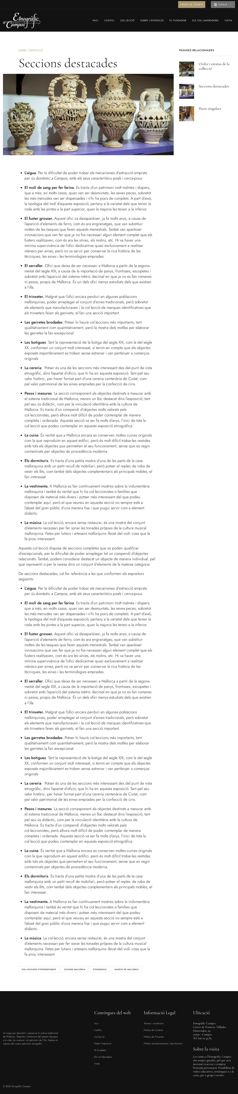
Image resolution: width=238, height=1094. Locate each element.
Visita (228, 20)
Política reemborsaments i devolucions (163, 1043)
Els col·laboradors (205, 20)
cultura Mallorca (74, 969)
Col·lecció (127, 20)
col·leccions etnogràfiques (39, 969)
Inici (95, 20)
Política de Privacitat (154, 1037)
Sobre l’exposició (152, 20)
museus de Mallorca (127, 969)
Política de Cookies (153, 1030)
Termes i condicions (154, 1023)
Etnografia (100, 969)
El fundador (178, 20)
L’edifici (109, 20)
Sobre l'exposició (31, 50)
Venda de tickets (191, 4)
